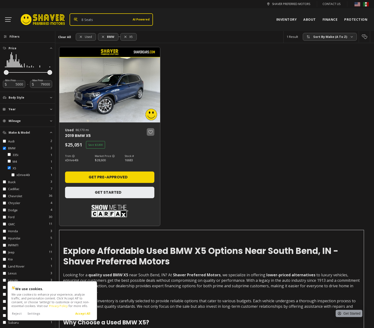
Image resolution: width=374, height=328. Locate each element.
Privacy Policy (58, 306)
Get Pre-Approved (108, 177)
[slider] (6, 72)
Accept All (82, 314)
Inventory (286, 19)
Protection (355, 19)
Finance (330, 19)
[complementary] (353, 290)
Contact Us (331, 4)
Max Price (37, 80)
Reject (17, 314)
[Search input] (111, 19)
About (309, 19)
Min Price (10, 80)
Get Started (108, 192)
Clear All (64, 37)
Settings (33, 314)
